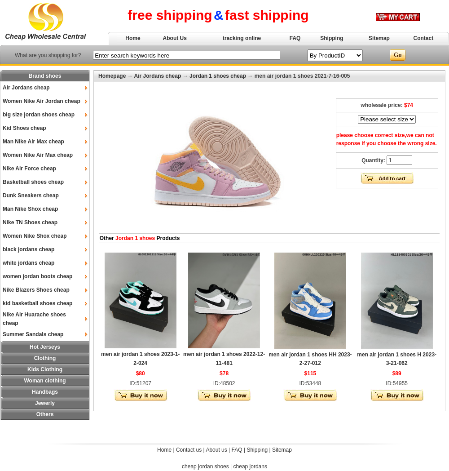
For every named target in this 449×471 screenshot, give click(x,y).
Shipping (331, 38)
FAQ (295, 38)
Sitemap (379, 38)
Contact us (189, 450)
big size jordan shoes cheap (39, 114)
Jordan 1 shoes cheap (217, 76)
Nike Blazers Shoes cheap (36, 290)
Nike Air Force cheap (29, 168)
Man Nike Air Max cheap (33, 141)
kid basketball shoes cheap (37, 303)
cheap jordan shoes (205, 466)
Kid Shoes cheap (24, 128)
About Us (175, 38)
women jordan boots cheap (37, 276)
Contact (424, 38)
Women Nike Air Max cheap (38, 155)
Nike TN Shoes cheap (30, 222)
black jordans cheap (28, 249)
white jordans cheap (28, 263)
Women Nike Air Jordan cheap (41, 101)
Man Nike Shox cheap (30, 209)
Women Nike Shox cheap (34, 236)
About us (216, 450)
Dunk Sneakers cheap (31, 195)
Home (132, 38)
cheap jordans (250, 466)
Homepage (112, 76)
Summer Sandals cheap (33, 334)
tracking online (242, 38)
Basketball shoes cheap (33, 182)
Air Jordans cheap (26, 87)
